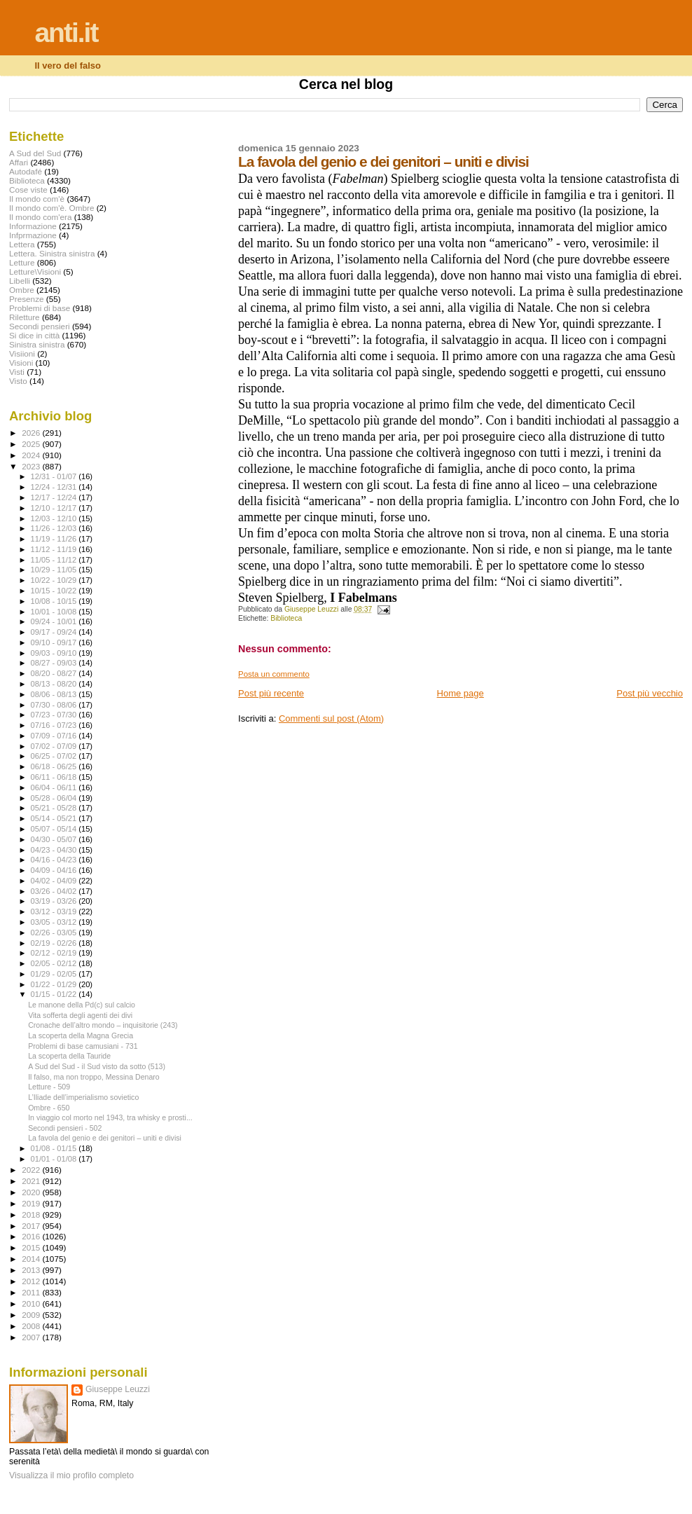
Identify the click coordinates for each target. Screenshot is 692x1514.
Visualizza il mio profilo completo (71, 1475)
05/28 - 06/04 (55, 798)
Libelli (19, 280)
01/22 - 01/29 (55, 984)
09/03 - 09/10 (55, 653)
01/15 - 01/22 (55, 994)
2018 (32, 1214)
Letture (21, 262)
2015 (32, 1247)
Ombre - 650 (48, 1107)
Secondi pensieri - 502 (65, 1128)
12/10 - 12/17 (55, 508)
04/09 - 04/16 (55, 870)
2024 (32, 455)
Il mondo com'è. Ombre (51, 207)
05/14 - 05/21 (55, 818)
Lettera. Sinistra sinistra (52, 253)
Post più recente (271, 693)
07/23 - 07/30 (55, 714)
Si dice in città (34, 335)
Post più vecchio (649, 693)
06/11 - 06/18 (55, 777)
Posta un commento (274, 674)
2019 (32, 1203)
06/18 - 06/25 (55, 766)
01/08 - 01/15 (55, 1148)
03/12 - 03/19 (55, 911)
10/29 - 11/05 (55, 569)
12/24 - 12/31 (55, 487)
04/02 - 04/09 (55, 880)
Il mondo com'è (36, 198)
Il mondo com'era (40, 216)
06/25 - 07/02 (55, 756)
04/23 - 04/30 (55, 850)
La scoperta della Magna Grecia (80, 1035)
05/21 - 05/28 (55, 808)
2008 (32, 1325)
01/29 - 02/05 (55, 974)
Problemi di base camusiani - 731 (82, 1046)
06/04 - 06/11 (55, 787)
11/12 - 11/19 (55, 549)
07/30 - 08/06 (55, 705)
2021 (32, 1180)
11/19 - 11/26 (55, 539)
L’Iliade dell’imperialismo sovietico (83, 1097)
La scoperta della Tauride (69, 1056)
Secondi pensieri (39, 326)
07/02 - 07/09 (55, 746)
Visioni (21, 362)
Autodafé (25, 171)
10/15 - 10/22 (55, 590)
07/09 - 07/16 (55, 735)
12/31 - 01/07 (55, 476)
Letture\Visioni (35, 271)
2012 (32, 1281)
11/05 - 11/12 (55, 560)
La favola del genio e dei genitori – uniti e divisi (104, 1138)
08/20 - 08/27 (55, 673)
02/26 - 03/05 (55, 932)
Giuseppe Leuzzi (117, 1389)
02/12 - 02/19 (55, 953)
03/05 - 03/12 (55, 922)
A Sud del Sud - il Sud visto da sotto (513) (96, 1066)
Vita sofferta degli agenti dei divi (80, 1015)
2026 (32, 432)
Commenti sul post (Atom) (331, 718)
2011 (32, 1292)
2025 (32, 443)
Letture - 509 (49, 1086)
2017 (32, 1225)
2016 (32, 1236)
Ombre (21, 289)
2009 (32, 1314)
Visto (18, 380)
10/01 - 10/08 (55, 611)
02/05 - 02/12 (55, 963)
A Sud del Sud (35, 153)
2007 (32, 1337)
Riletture (24, 317)
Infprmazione (33, 235)
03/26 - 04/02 (55, 891)
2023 (32, 466)
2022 (32, 1169)
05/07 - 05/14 (55, 829)
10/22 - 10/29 (55, 580)
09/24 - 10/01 (55, 621)
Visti (17, 371)
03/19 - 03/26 (55, 901)
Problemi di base (39, 307)
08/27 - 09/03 (55, 663)
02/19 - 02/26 (55, 943)
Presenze (26, 298)
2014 (32, 1258)
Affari (18, 162)
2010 (32, 1303)
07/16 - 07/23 (55, 725)
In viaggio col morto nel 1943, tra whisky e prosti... (110, 1117)
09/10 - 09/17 (55, 642)
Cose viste (28, 189)
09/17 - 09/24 (55, 632)
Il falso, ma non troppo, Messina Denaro (94, 1077)
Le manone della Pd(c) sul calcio (81, 1004)
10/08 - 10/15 (55, 601)
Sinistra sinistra (36, 344)
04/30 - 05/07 (55, 839)
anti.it (65, 33)
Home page (460, 693)
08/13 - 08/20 (55, 684)
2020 (32, 1192)
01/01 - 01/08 (55, 1159)
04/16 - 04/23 (55, 859)
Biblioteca (286, 618)
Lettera (21, 244)
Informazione (33, 225)
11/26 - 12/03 (55, 528)
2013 (32, 1269)
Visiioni (22, 353)
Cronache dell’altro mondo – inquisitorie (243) (102, 1025)
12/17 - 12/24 (55, 497)
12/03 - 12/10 (55, 518)
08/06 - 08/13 (55, 694)
